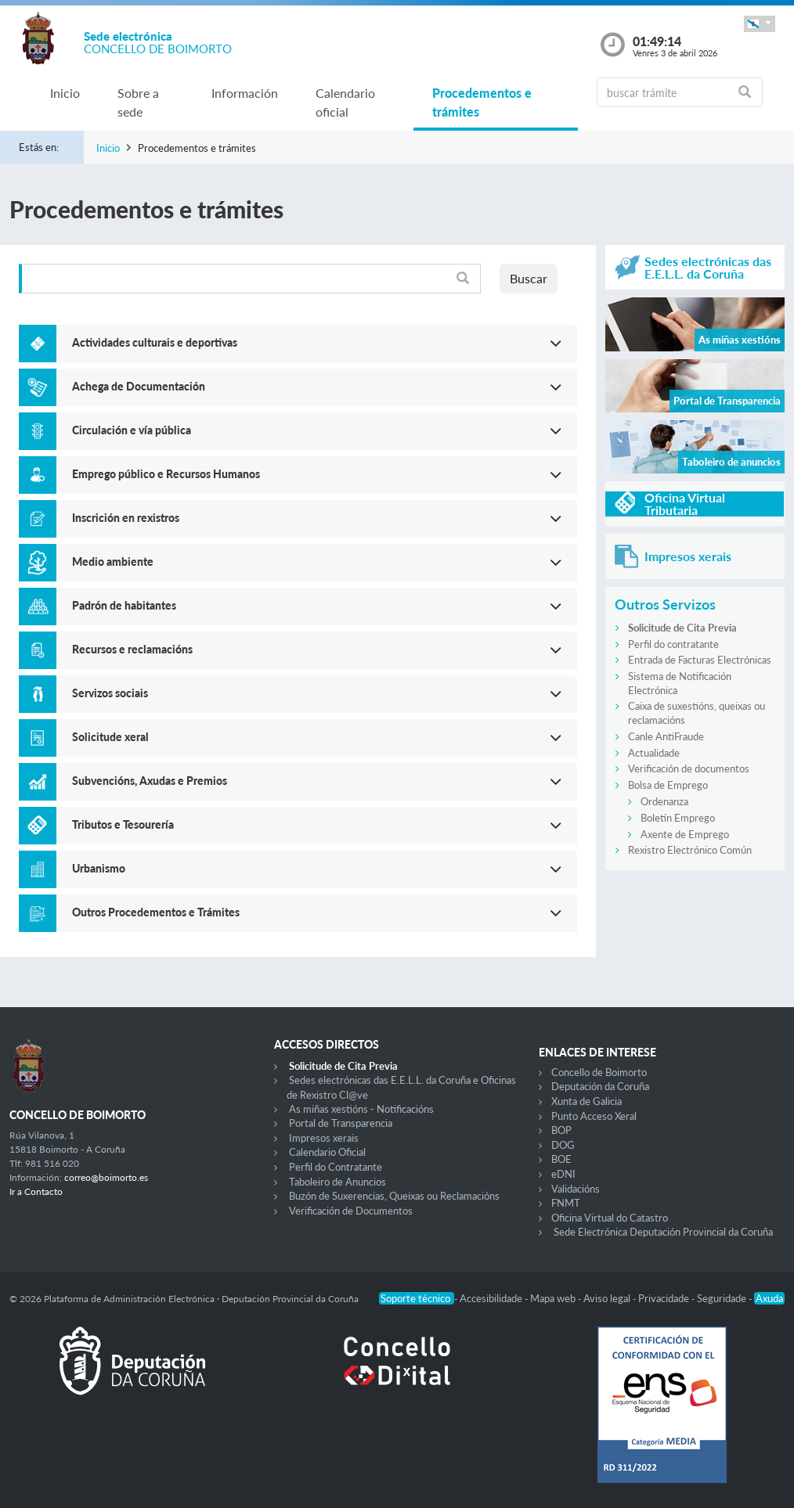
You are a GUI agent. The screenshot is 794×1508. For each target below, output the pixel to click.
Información (244, 92)
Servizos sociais (110, 693)
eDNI (563, 1174)
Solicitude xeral (110, 736)
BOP (561, 1130)
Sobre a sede (138, 102)
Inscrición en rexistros (125, 517)
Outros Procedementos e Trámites (156, 912)
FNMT (565, 1203)
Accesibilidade (492, 1298)
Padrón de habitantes (124, 605)
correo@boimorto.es (106, 1177)
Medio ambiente (112, 561)
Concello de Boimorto (599, 1072)
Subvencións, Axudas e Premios (149, 780)
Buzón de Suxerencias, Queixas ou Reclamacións (394, 1195)
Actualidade (654, 753)
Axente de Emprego (685, 834)
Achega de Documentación (138, 386)
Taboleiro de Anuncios (337, 1181)
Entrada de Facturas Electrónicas (699, 659)
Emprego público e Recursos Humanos (166, 473)
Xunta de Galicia (586, 1101)
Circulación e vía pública (131, 430)
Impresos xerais (324, 1138)
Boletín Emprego (678, 818)
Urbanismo (98, 868)
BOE (561, 1159)
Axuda (769, 1298)
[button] (759, 24)
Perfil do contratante (673, 644)
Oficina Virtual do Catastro (609, 1217)
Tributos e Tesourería (123, 824)
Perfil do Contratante (335, 1167)
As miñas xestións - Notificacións (361, 1109)
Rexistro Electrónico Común (690, 850)
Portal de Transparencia (340, 1123)
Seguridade (723, 1298)
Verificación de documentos (688, 768)
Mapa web (554, 1298)
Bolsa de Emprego (668, 785)
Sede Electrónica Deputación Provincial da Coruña (663, 1231)
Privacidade (664, 1298)
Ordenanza (664, 801)
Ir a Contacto (36, 1191)
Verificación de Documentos (351, 1210)
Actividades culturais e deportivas (154, 342)
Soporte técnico (417, 1298)
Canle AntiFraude (666, 736)
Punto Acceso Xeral (594, 1116)
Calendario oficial (345, 102)
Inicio (65, 92)
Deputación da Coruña (600, 1086)
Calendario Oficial (327, 1152)
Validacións (575, 1188)
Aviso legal (608, 1298)
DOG (563, 1145)
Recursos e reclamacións (132, 649)
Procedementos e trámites (482, 102)
